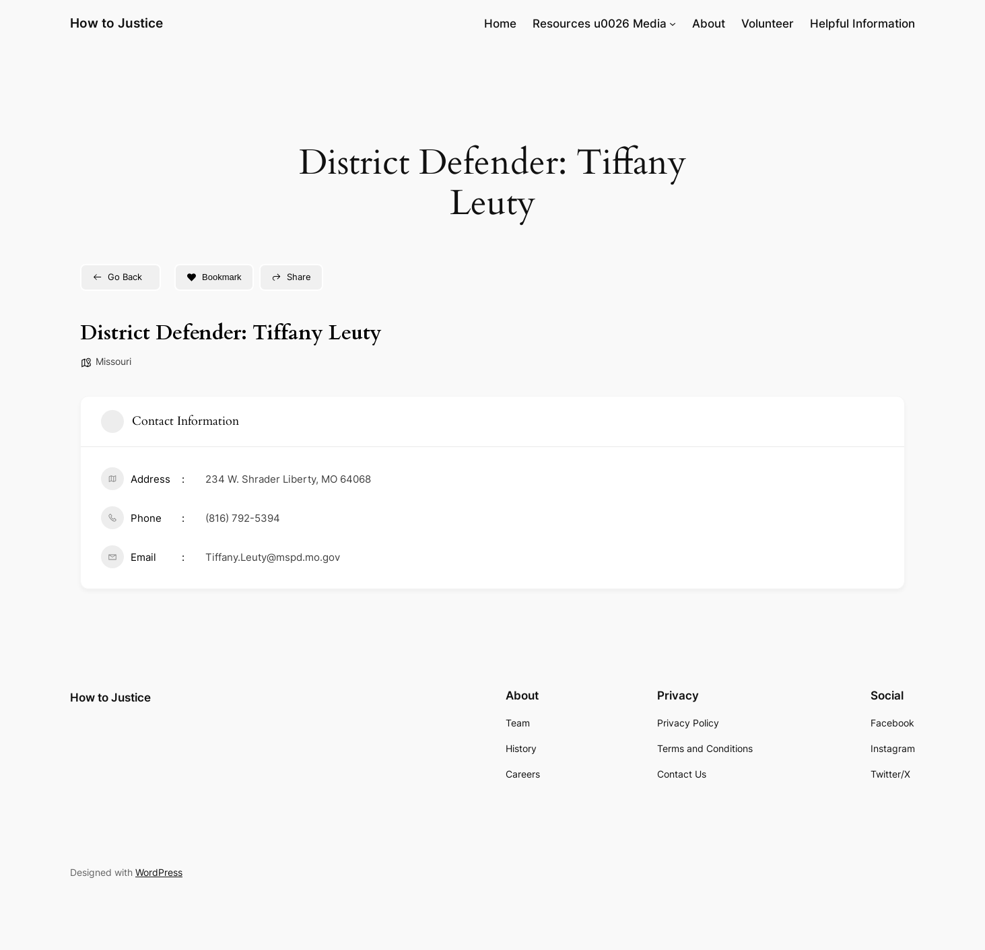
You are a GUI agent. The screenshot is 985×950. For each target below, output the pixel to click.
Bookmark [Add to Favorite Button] (214, 277)
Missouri (113, 361)
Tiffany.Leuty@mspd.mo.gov (272, 557)
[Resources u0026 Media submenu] (672, 23)
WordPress (158, 872)
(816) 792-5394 (242, 518)
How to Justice (116, 23)
